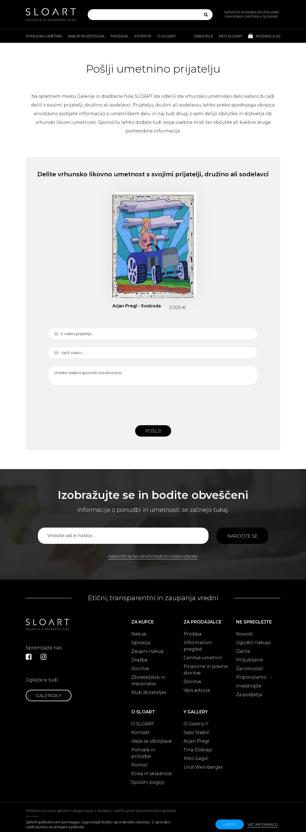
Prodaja (119, 36)
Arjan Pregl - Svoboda (136, 305)
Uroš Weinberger (203, 767)
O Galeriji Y (196, 723)
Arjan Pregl (196, 741)
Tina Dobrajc (198, 749)
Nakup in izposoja (86, 36)
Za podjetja (249, 694)
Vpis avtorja (197, 690)
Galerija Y (48, 695)
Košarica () (264, 35)
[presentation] (153, 403)
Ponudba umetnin (44, 36)
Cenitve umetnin (203, 657)
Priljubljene (249, 659)
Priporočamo (251, 677)
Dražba (139, 659)
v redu (229, 824)
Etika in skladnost (151, 773)
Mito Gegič (196, 758)
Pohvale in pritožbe (143, 753)
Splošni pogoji (148, 782)
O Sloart (166, 36)
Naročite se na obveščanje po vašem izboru (153, 556)
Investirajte (248, 685)
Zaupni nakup (147, 651)
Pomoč (139, 765)
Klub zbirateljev (148, 692)
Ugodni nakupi (253, 642)
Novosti (244, 633)
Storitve (142, 36)
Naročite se (242, 536)
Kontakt (140, 732)
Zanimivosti (249, 668)
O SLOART (142, 723)
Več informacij (263, 824)
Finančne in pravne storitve (206, 669)
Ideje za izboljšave (151, 741)
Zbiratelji (203, 36)
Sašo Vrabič (196, 732)
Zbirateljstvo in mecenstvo (148, 680)
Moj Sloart (230, 36)
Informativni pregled (198, 646)
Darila (243, 651)
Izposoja (140, 642)
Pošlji (153, 431)
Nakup (139, 633)
